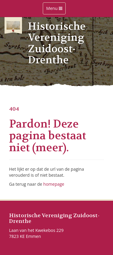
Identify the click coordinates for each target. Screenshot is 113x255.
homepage (53, 184)
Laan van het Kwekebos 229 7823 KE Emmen (36, 233)
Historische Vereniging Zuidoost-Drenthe (54, 218)
